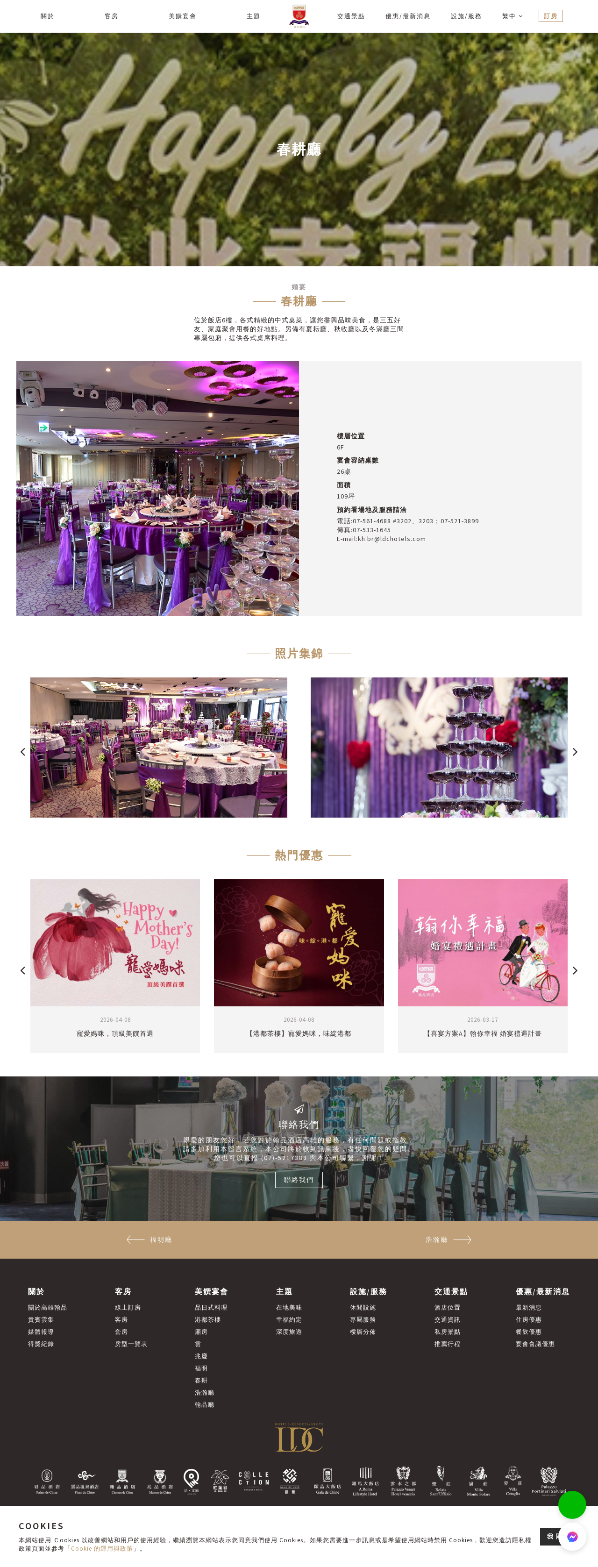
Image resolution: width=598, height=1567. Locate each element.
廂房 (201, 1332)
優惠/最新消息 (408, 16)
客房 (112, 16)
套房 (121, 1332)
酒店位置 (447, 1307)
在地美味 (289, 1307)
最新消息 (529, 1307)
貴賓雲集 (41, 1320)
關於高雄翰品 (47, 1307)
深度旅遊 (289, 1332)
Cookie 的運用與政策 (102, 1549)
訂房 (551, 16)
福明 (201, 1368)
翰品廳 (204, 1405)
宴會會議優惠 (535, 1344)
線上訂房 (128, 1307)
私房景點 (447, 1332)
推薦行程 (447, 1344)
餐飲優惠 (529, 1332)
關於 (48, 16)
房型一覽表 (131, 1344)
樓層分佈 (363, 1332)
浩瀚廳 (204, 1392)
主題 (254, 16)
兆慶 (201, 1356)
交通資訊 (447, 1320)
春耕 (201, 1380)
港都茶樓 (208, 1320)
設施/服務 (466, 16)
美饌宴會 (183, 16)
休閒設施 (363, 1307)
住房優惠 (529, 1320)
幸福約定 (289, 1320)
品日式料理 (211, 1307)
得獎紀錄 (41, 1344)
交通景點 (351, 16)
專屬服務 (363, 1320)
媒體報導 (41, 1332)
